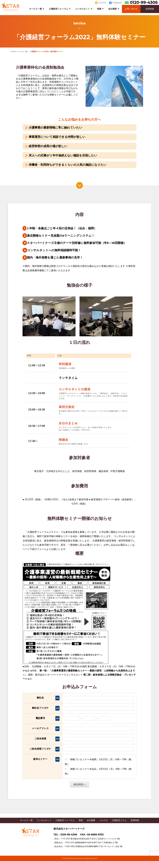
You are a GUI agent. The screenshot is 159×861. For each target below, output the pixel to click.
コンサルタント (83, 9)
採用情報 (149, 9)
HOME (13, 51)
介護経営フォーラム (60, 9)
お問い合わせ (131, 9)
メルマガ (100, 2)
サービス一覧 (36, 9)
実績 (100, 9)
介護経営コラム (119, 820)
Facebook (115, 2)
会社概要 (113, 9)
